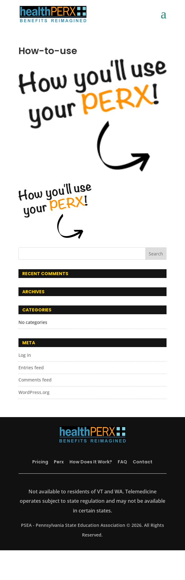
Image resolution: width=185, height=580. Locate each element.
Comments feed (35, 380)
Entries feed (31, 368)
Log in (24, 355)
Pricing (40, 462)
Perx (59, 462)
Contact (142, 462)
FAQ (122, 462)
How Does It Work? (90, 462)
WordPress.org (33, 392)
